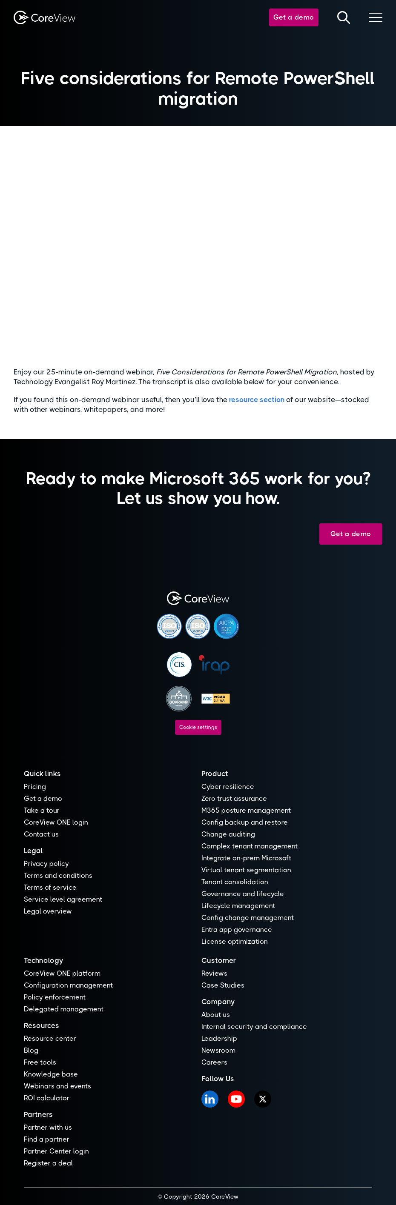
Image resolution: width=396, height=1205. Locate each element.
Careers (214, 1062)
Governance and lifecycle (242, 894)
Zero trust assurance (234, 798)
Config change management (247, 918)
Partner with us (48, 1127)
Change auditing (228, 834)
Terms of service (50, 887)
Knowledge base (51, 1074)
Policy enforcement (55, 997)
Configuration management (68, 985)
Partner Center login (56, 1151)
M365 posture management (246, 810)
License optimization (234, 941)
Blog (31, 1050)
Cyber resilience (227, 786)
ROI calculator (46, 1098)
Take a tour (42, 810)
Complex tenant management (249, 846)
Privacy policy (46, 863)
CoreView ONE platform (62, 973)
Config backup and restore (244, 822)
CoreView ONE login (56, 822)
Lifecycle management (238, 906)
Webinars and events (57, 1086)
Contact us (41, 834)
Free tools (40, 1062)
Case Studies (222, 985)
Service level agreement (63, 899)
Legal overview (48, 911)
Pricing (35, 786)
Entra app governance (236, 929)
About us (215, 1015)
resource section (256, 399)
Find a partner (46, 1139)
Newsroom (218, 1050)
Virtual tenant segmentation (246, 870)
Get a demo (293, 17)
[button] (375, 17)
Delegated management (63, 1009)
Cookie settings (198, 727)
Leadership (219, 1038)
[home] (44, 17)
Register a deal (48, 1163)
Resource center (50, 1038)
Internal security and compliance (254, 1026)
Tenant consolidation (234, 882)
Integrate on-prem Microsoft (246, 858)
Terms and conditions (58, 875)
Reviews (214, 973)
